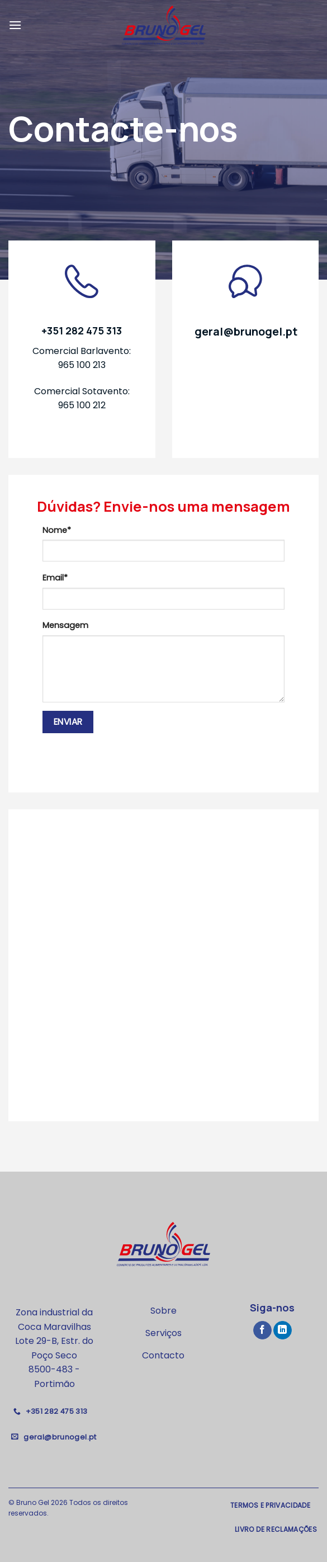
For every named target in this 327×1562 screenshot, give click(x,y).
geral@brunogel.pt (246, 331)
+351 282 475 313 (81, 330)
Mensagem (65, 625)
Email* (55, 577)
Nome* (56, 530)
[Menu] (15, 25)
